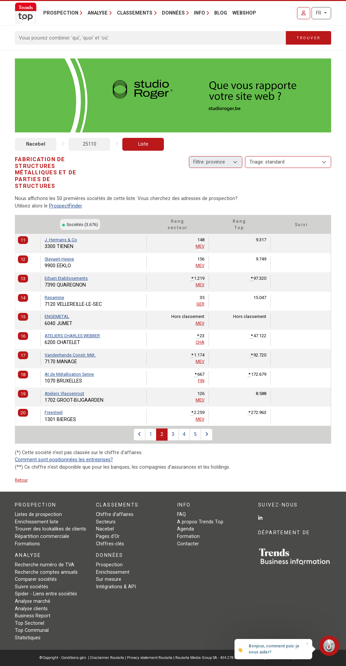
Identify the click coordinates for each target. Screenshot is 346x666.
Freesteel (54, 412)
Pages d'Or (108, 536)
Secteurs (106, 522)
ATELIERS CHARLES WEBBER (72, 335)
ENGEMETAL (57, 316)
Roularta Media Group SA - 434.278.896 (208, 658)
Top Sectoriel (29, 623)
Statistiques (28, 638)
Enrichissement (112, 572)
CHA (200, 342)
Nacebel (35, 144)
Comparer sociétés (36, 579)
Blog (220, 13)
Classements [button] (134, 13)
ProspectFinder (65, 206)
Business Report (32, 616)
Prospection (109, 565)
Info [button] (199, 13)
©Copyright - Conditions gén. (63, 658)
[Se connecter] (303, 13)
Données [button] (173, 13)
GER (200, 303)
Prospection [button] (60, 13)
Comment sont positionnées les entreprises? (64, 460)
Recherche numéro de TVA (44, 565)
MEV (200, 246)
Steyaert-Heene (59, 259)
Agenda (185, 529)
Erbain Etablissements (66, 278)
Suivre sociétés (31, 587)
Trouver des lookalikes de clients (50, 529)
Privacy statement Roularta (149, 658)
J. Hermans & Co (61, 239)
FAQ (181, 514)
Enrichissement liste (36, 522)
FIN (201, 380)
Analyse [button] (98, 13)
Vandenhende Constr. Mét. (70, 354)
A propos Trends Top (200, 522)
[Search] (150, 38)
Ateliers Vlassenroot (64, 393)
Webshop (244, 13)
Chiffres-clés (110, 544)
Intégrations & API (116, 587)
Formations (27, 544)
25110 (89, 144)
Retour (21, 480)
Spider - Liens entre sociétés (46, 594)
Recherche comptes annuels (46, 572)
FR (319, 13)
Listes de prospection (38, 514)
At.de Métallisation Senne (69, 374)
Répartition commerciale (42, 536)
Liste (143, 144)
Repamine (54, 297)
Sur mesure (108, 579)
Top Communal (32, 630)
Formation (188, 536)
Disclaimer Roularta (107, 658)
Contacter (188, 544)
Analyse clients (31, 609)
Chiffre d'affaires (114, 514)
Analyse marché (32, 601)
